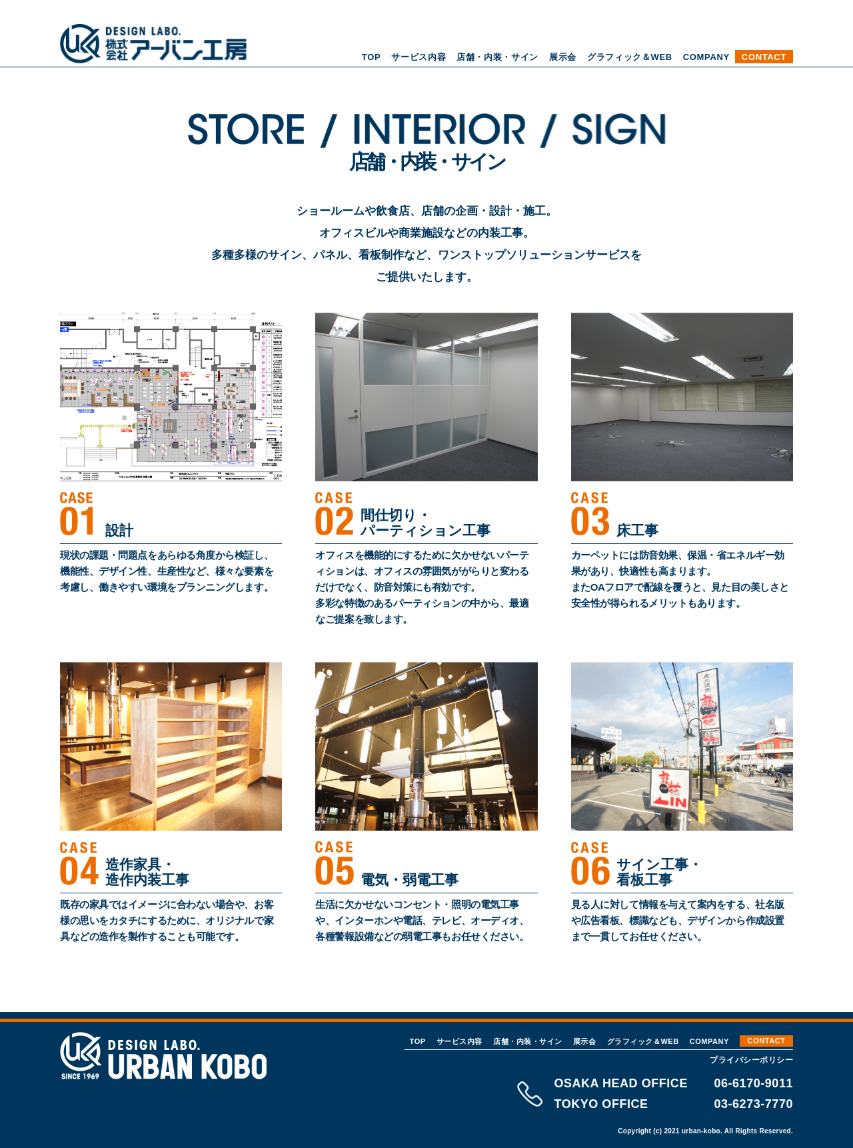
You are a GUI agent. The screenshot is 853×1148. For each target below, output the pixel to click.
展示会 (562, 57)
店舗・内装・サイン (497, 57)
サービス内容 (418, 57)
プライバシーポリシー (751, 1060)
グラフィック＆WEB (629, 57)
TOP (371, 57)
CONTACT (764, 57)
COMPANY (706, 57)
